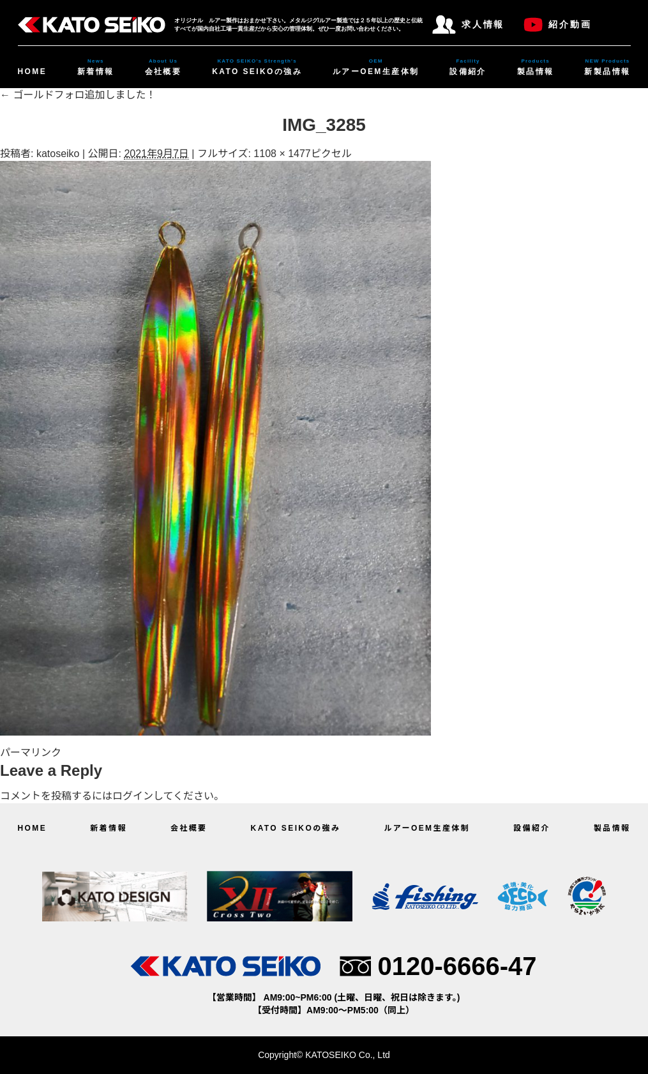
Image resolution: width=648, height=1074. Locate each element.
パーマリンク (30, 752)
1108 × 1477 (281, 153)
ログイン (132, 795)
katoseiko (58, 153)
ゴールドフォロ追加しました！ (78, 94)
